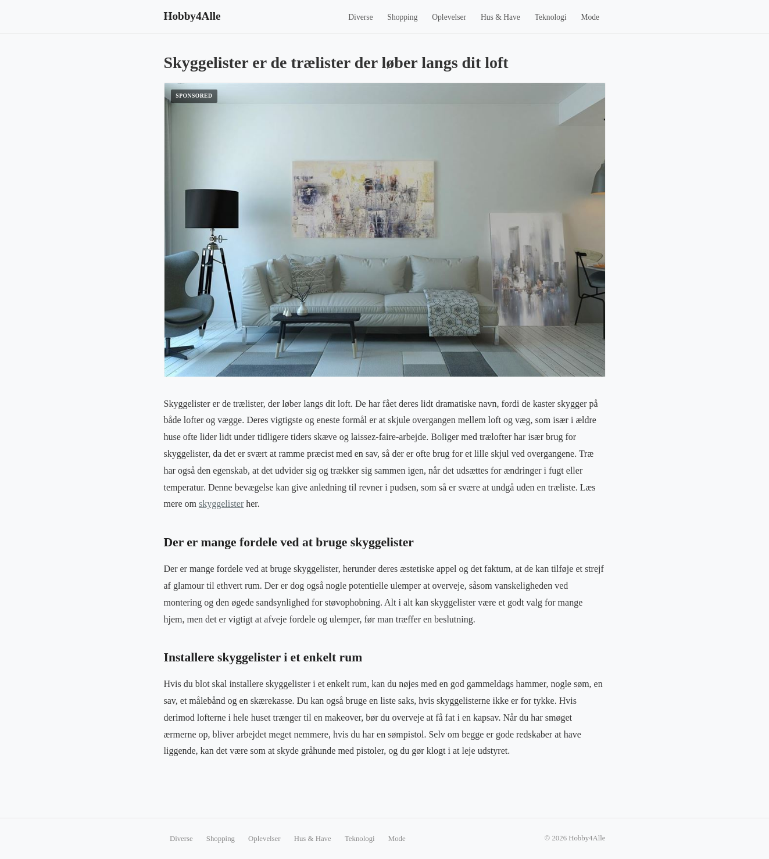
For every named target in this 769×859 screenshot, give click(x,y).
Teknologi (551, 17)
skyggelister (221, 504)
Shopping (402, 17)
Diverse (360, 17)
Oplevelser (449, 17)
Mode (590, 17)
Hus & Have (500, 17)
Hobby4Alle (192, 16)
